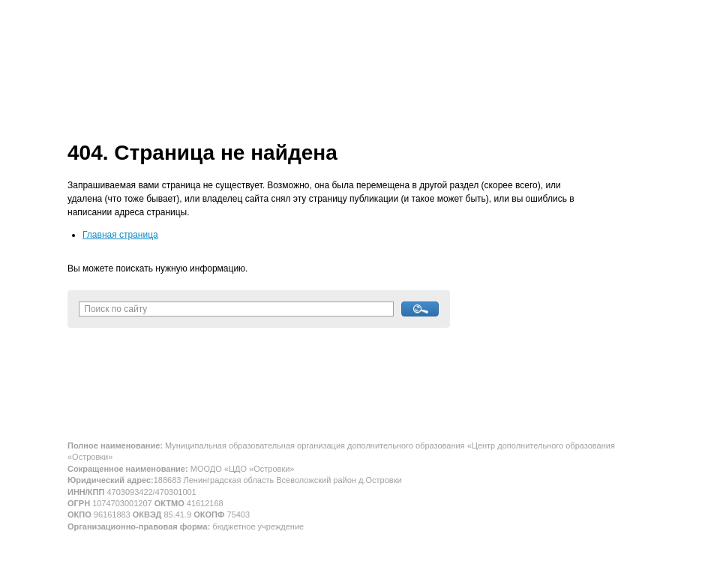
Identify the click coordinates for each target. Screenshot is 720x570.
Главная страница (120, 235)
